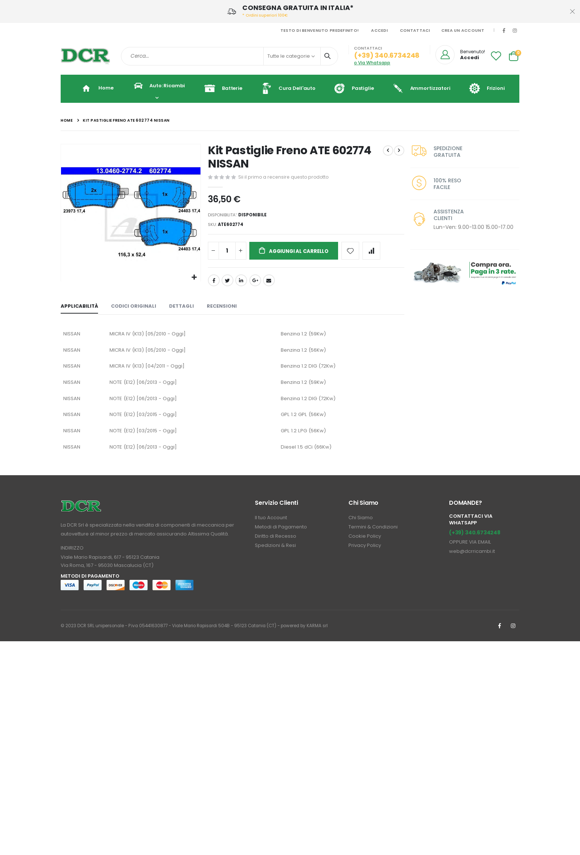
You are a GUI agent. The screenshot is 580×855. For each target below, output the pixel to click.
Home (66, 120)
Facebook (213, 283)
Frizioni (484, 88)
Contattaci (415, 30)
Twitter (227, 283)
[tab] (79, 309)
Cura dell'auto (285, 88)
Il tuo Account (271, 527)
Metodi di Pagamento (281, 536)
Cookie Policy (364, 545)
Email (268, 283)
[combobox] (229, 56)
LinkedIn (241, 283)
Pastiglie (351, 88)
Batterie (220, 88)
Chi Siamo (360, 527)
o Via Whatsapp (372, 63)
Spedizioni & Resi (275, 554)
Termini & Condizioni (373, 536)
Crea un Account (462, 30)
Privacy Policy (364, 554)
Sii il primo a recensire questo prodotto (284, 176)
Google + (254, 283)
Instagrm (513, 635)
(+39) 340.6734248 (474, 542)
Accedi (379, 30)
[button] (193, 276)
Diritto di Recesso (275, 545)
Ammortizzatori (419, 88)
